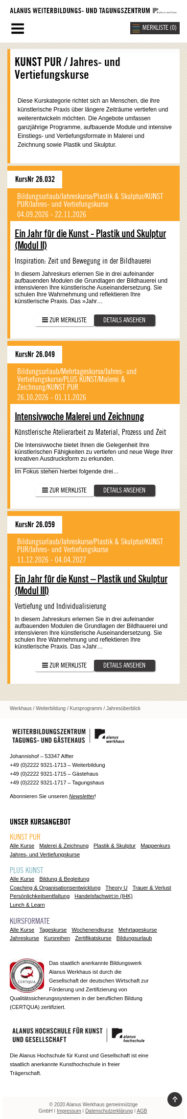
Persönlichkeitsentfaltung (40, 896)
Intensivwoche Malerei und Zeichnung (79, 417)
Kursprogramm (86, 708)
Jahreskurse (24, 938)
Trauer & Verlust (152, 888)
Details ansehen (124, 320)
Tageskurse (53, 930)
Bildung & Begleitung (64, 879)
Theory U (116, 888)
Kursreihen (57, 938)
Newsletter (81, 796)
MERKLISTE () (159, 27)
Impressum (69, 1111)
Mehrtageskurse (137, 930)
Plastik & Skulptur (115, 846)
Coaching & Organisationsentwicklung (55, 888)
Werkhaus (21, 708)
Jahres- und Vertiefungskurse (45, 854)
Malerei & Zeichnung (64, 846)
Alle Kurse (22, 846)
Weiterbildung (51, 708)
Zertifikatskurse (93, 938)
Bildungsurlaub (134, 938)
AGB (142, 1111)
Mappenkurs (155, 846)
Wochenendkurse (92, 930)
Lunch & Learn (27, 905)
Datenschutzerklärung (109, 1111)
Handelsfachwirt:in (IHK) (103, 896)
